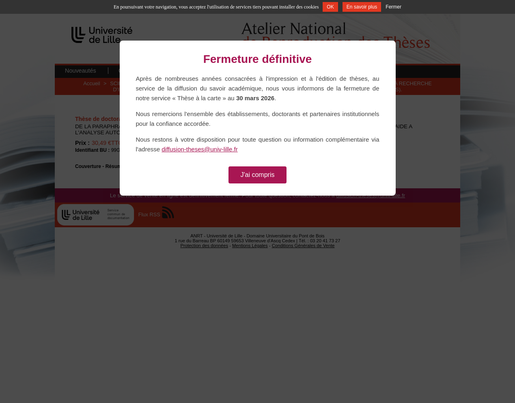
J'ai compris (258, 174)
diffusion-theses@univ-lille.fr (200, 149)
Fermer (393, 7)
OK (330, 7)
